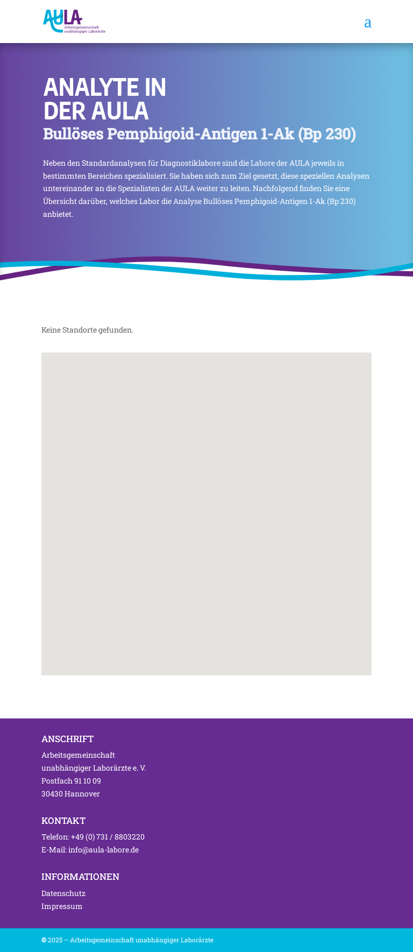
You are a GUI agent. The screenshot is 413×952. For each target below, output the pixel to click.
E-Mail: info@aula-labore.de (90, 849)
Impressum (62, 906)
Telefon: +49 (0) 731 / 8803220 (93, 836)
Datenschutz (63, 893)
